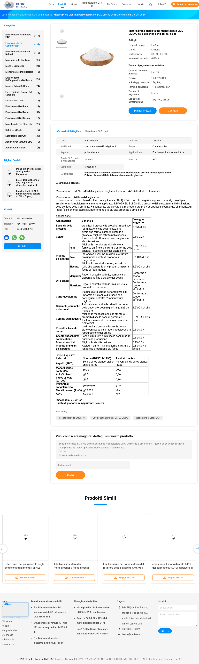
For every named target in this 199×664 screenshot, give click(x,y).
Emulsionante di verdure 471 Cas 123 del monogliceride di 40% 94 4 (50, 627)
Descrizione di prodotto (97, 131)
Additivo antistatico (22, 147)
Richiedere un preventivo (185, 4)
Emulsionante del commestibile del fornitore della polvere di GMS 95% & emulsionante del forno (123, 568)
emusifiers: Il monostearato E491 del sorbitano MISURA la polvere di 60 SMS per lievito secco (172, 568)
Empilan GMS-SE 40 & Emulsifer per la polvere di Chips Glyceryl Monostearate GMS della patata (28, 194)
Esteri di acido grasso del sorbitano (22, 93)
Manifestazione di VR (12, 616)
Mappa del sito (9, 630)
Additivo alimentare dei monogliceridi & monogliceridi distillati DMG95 (71, 568)
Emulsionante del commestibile (22, 44)
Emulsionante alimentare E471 (22, 36)
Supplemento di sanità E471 (148, 418)
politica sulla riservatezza (8, 641)
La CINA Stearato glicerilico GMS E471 (35, 659)
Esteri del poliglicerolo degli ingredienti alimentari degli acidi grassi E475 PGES (27, 182)
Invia (70, 475)
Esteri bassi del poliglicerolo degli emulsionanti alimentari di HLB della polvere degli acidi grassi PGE (25, 568)
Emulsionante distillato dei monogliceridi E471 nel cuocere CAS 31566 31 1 (50, 612)
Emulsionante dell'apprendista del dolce (22, 79)
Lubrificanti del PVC (22, 136)
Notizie (5, 625)
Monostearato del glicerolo (22, 71)
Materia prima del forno (22, 86)
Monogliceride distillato (22, 60)
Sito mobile (7, 635)
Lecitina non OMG (22, 100)
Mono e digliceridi (22, 66)
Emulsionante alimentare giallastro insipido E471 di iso (49, 640)
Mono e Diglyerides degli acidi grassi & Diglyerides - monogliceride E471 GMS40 (28, 171)
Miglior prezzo (142, 110)
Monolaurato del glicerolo (22, 124)
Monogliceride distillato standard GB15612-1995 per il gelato (93, 609)
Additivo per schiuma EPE (22, 141)
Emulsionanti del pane (22, 106)
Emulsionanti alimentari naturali (22, 53)
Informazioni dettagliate (68, 131)
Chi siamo (7, 621)
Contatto (22, 246)
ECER (180, 659)
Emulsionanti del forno (22, 112)
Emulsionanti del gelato (22, 118)
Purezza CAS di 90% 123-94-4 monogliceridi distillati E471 (92, 620)
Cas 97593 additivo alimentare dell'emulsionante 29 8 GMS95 (92, 631)
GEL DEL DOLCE (22, 130)
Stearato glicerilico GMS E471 (72, 418)
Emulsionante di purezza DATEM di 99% (110, 418)
